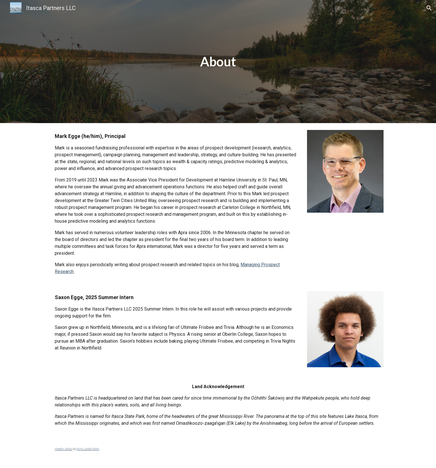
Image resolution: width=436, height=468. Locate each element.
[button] (429, 8)
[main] (218, 61)
